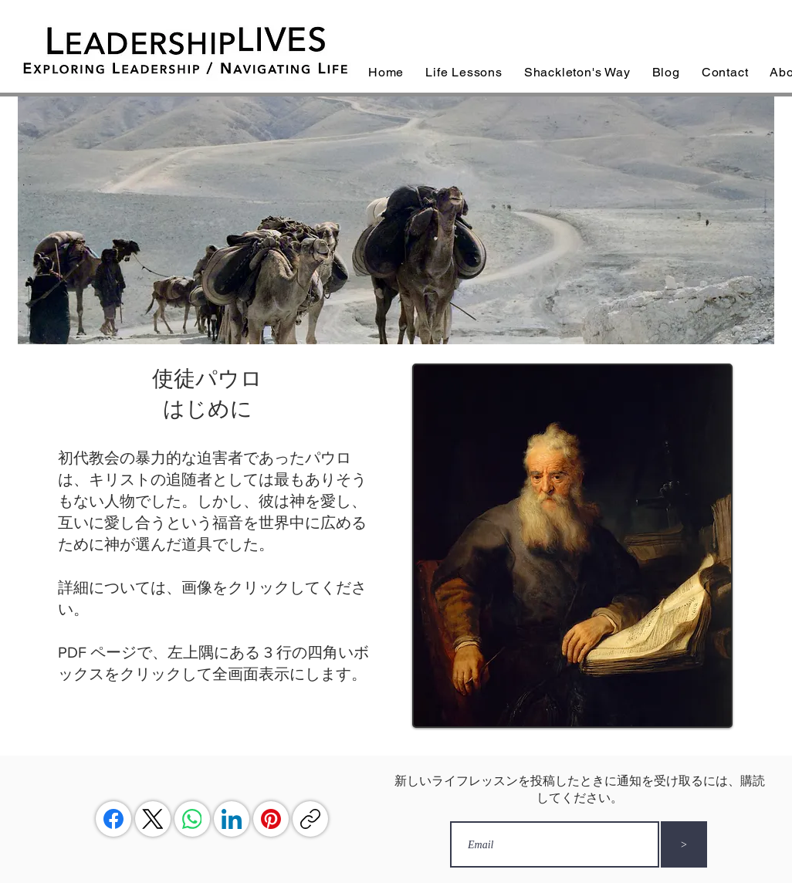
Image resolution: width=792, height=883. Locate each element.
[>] (684, 844)
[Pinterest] (271, 819)
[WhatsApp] (192, 819)
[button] (464, 72)
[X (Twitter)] (153, 819)
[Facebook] (113, 819)
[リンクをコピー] (310, 819)
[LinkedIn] (231, 819)
